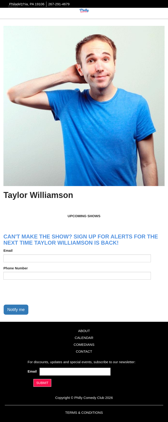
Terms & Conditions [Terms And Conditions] (84, 412)
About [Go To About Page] (84, 331)
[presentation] (38, 292)
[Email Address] (75, 372)
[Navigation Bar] (23, 6)
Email (8, 250)
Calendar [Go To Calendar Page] (84, 338)
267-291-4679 (58, 4)
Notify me (16, 309)
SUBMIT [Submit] (42, 383)
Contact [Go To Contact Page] (84, 351)
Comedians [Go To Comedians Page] (84, 344)
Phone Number (15, 268)
